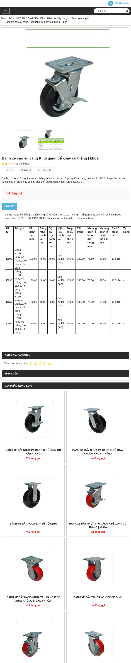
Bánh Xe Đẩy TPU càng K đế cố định (97, 597)
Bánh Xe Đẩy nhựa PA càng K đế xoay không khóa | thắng (97, 452)
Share (9, 170)
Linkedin (44, 170)
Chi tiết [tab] (9, 206)
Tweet (26, 170)
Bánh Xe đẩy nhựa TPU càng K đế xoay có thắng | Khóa (98, 525)
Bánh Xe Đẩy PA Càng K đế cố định (33, 523)
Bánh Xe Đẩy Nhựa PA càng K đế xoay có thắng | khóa (33, 452)
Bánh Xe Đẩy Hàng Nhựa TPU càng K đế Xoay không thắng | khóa (33, 599)
